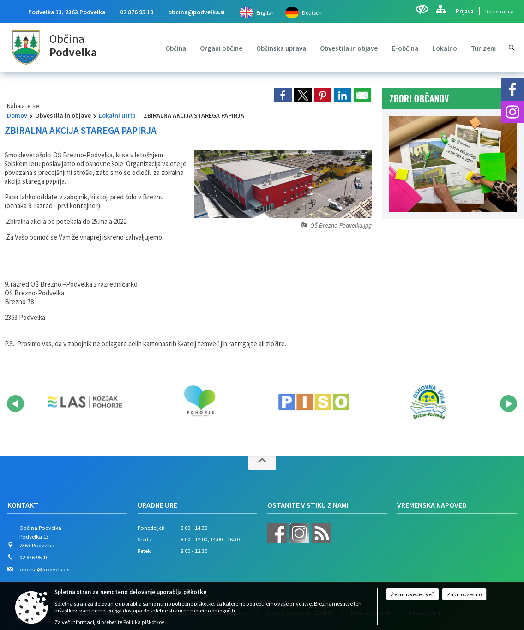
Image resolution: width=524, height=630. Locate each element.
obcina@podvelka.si (196, 12)
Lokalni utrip (117, 115)
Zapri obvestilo (464, 594)
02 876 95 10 (136, 12)
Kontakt (22, 505)
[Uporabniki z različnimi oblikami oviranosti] (421, 9)
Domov (17, 115)
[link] (283, 95)
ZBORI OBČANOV (419, 98)
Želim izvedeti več (412, 594)
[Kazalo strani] (440, 9)
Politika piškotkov (143, 621)
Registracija (499, 11)
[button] (15, 403)
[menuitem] (175, 48)
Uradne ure (157, 505)
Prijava (465, 11)
